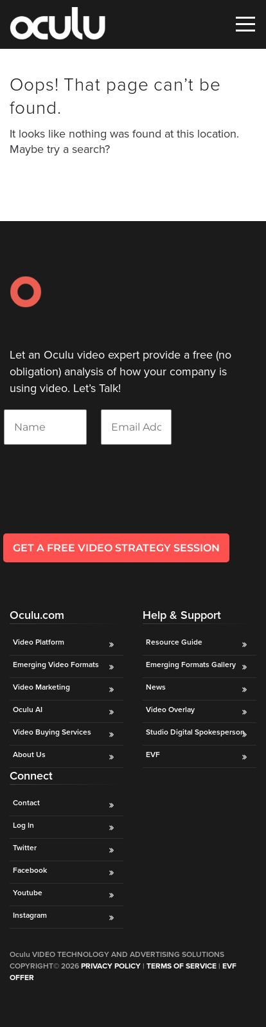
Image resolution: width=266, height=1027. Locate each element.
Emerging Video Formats (56, 664)
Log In (23, 825)
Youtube (27, 892)
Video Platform (38, 642)
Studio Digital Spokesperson (195, 732)
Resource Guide (174, 642)
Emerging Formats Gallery (191, 664)
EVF (153, 754)
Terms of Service (181, 965)
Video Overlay (171, 709)
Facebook (30, 870)
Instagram (30, 915)
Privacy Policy (111, 965)
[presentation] (101, 506)
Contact (26, 802)
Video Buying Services (52, 732)
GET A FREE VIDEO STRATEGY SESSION (116, 548)
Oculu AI (27, 709)
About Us (29, 754)
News (156, 687)
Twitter (25, 847)
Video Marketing (41, 687)
